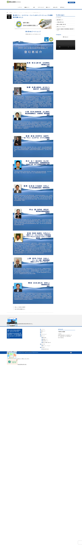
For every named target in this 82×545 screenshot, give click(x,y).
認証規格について (44, 339)
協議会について (26, 7)
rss (71, 352)
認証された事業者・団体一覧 (61, 24)
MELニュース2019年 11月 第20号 (20, 307)
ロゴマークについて (41, 7)
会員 (34, 7)
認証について (48, 7)
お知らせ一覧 (55, 7)
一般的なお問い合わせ (60, 22)
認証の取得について (60, 19)
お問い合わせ (62, 7)
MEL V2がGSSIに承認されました (20, 309)
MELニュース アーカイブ (61, 26)
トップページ (20, 7)
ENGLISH (71, 2)
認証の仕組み (44, 337)
